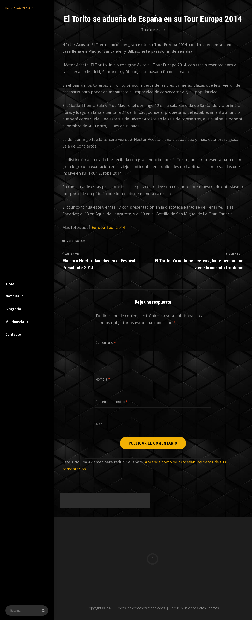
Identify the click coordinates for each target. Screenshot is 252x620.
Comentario (105, 342)
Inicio (9, 283)
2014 (70, 241)
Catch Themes (208, 608)
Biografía (13, 309)
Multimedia (14, 322)
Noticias (12, 296)
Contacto (13, 334)
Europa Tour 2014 (108, 227)
